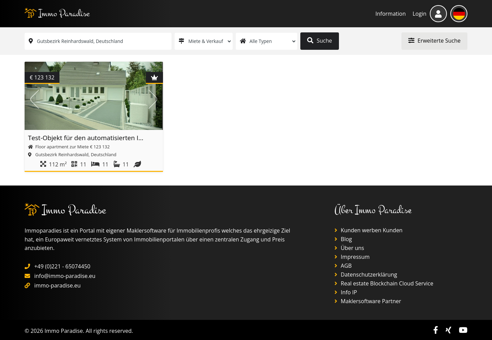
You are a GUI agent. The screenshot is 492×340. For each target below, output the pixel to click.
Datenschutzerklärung (365, 274)
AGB (343, 265)
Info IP (345, 292)
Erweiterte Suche (434, 40)
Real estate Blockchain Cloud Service (383, 283)
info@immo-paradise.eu (64, 276)
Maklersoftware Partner (367, 301)
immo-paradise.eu (57, 285)
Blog (343, 239)
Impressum (352, 257)
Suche (319, 40)
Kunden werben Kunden (368, 230)
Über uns (349, 248)
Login (419, 13)
